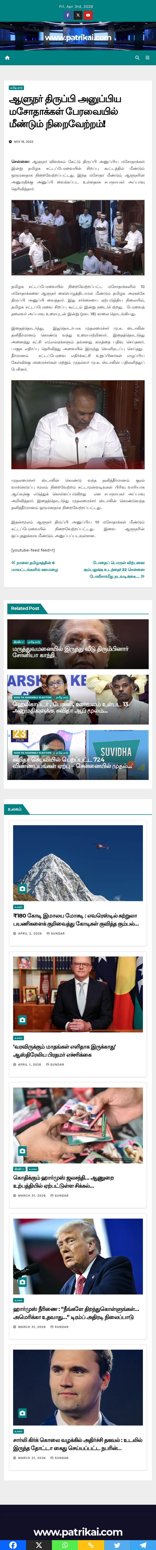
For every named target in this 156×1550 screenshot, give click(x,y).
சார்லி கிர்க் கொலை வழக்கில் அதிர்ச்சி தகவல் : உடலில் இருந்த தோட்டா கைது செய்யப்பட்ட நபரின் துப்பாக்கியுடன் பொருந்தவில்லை (77, 1448)
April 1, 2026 (30, 1065)
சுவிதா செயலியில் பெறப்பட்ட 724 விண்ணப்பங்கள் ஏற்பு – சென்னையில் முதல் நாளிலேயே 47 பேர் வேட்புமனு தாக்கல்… (69, 766)
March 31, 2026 (32, 1196)
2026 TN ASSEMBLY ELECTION (32, 697)
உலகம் (18, 907)
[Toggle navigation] (147, 58)
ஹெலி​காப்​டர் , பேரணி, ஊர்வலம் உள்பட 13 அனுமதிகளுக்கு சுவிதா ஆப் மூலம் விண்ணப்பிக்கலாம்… (70, 711)
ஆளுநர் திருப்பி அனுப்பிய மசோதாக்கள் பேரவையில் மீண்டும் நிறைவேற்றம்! (65, 111)
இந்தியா (18, 642)
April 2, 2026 (30, 934)
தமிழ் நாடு (16, 88)
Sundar (56, 934)
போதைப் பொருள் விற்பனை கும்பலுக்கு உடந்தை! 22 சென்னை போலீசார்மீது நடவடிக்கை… (114, 570)
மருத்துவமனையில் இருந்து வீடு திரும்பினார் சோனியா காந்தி (70, 652)
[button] (137, 57)
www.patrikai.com (78, 37)
